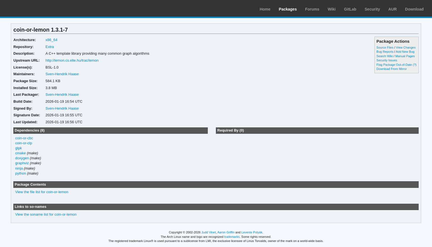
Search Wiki (384, 56)
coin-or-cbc (24, 138)
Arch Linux (30, 8)
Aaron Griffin (225, 232)
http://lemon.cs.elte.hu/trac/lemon (72, 60)
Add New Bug (405, 51)
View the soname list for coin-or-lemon (46, 214)
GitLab (350, 9)
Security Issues (386, 60)
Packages (288, 9)
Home (265, 9)
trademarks (231, 236)
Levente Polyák (251, 232)
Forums (312, 9)
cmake (20, 153)
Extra (50, 47)
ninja (19, 168)
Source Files (384, 47)
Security (372, 9)
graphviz (22, 163)
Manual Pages (405, 56)
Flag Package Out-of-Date (394, 64)
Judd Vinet (208, 232)
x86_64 (52, 40)
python (20, 173)
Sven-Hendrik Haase (62, 74)
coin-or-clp (23, 143)
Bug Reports (384, 51)
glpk (18, 148)
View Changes (406, 47)
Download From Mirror (391, 68)
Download (414, 9)
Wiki (332, 9)
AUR (392, 9)
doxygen (22, 158)
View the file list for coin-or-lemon (41, 192)
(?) (414, 64)
